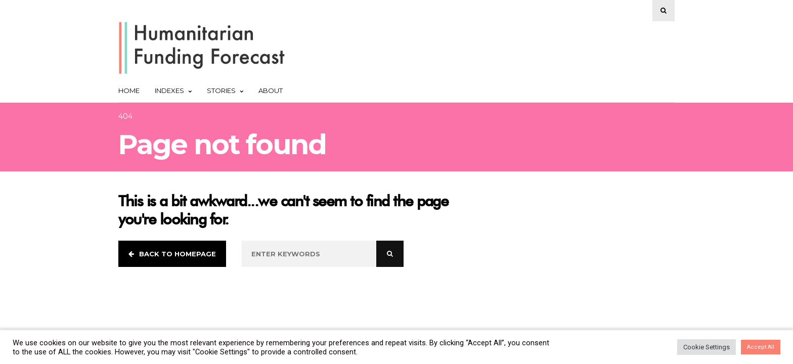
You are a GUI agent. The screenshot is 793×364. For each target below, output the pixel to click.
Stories (225, 90)
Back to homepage (172, 254)
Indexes (173, 90)
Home (129, 90)
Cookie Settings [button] (706, 347)
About (270, 90)
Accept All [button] (760, 347)
